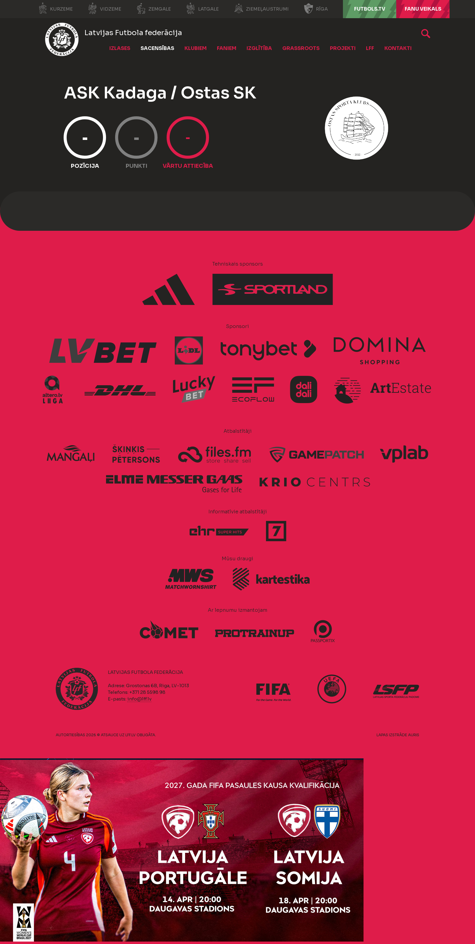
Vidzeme (104, 8)
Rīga (316, 8)
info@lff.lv (139, 699)
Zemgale (153, 8)
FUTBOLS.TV (369, 9)
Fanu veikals (423, 9)
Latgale (202, 8)
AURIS (413, 735)
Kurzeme (55, 8)
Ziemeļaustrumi (261, 8)
